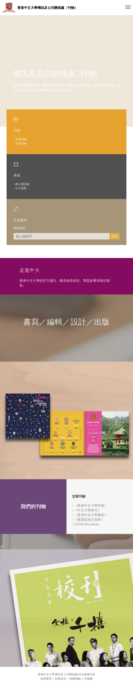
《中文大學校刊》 (87, 532)
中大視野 (21, 193)
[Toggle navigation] (128, 6)
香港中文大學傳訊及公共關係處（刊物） (47, 8)
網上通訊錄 (22, 189)
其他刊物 (21, 149)
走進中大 (29, 275)
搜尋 (114, 245)
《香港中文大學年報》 (91, 527)
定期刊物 (21, 144)
